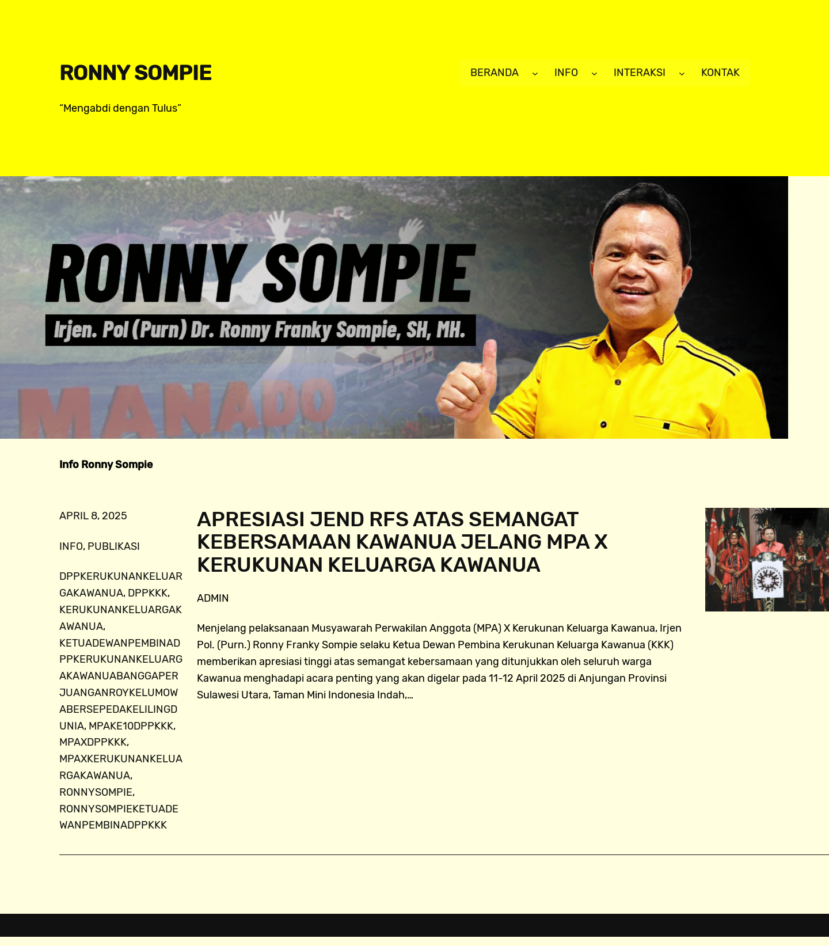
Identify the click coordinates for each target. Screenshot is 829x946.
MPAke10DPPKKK (131, 726)
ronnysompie (95, 792)
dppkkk (148, 593)
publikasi (114, 546)
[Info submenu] (594, 73)
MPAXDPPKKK (93, 742)
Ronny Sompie (135, 72)
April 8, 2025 (93, 516)
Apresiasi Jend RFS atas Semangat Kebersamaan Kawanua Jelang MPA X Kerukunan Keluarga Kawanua (402, 542)
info (71, 546)
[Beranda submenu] (535, 73)
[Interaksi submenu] (682, 73)
